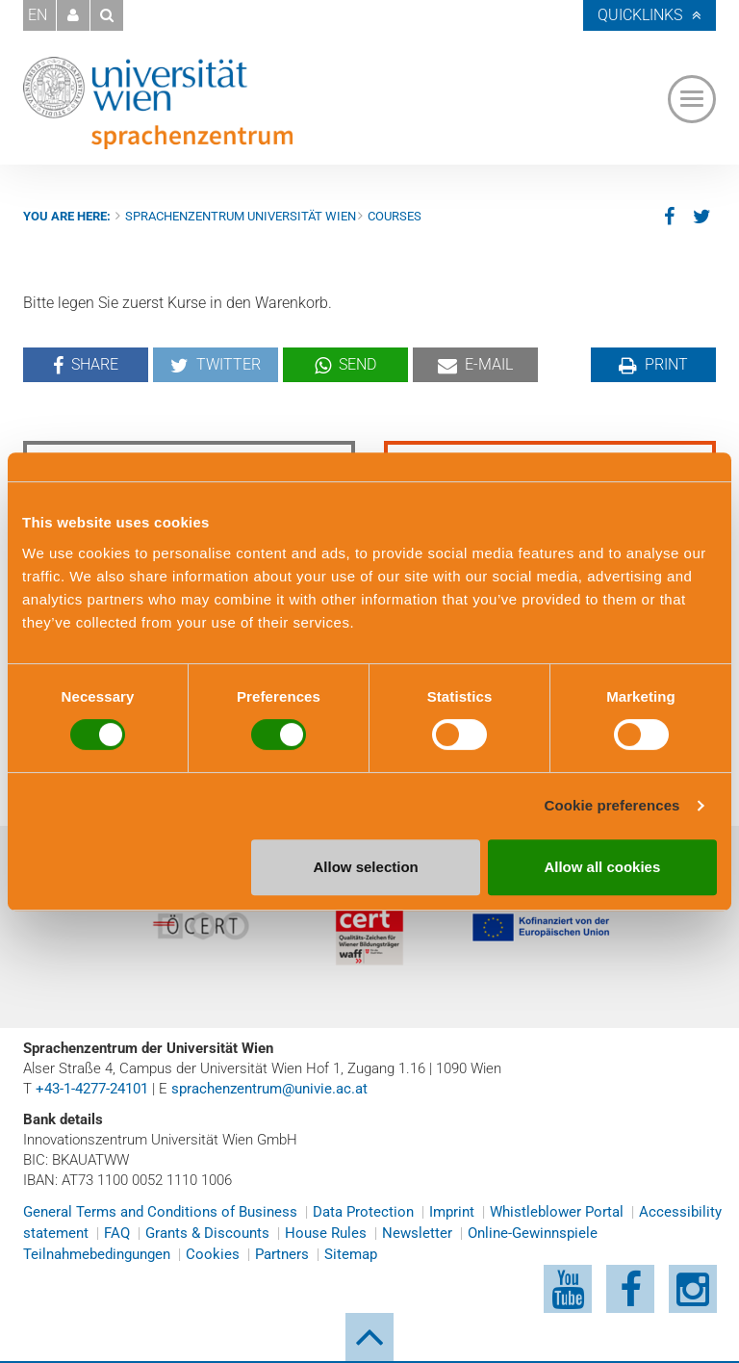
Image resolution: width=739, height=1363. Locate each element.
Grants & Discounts (207, 1233)
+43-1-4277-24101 (92, 1088)
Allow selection (366, 867)
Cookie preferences (612, 805)
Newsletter (417, 1233)
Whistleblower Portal (557, 1212)
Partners (282, 1254)
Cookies (213, 1254)
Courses (394, 216)
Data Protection (363, 1212)
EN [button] (37, 15)
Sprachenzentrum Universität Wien (240, 216)
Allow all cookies (602, 867)
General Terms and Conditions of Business (160, 1212)
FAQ (117, 1233)
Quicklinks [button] (640, 15)
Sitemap (350, 1254)
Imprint (451, 1212)
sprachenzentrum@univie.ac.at (269, 1088)
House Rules (326, 1233)
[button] (73, 15)
